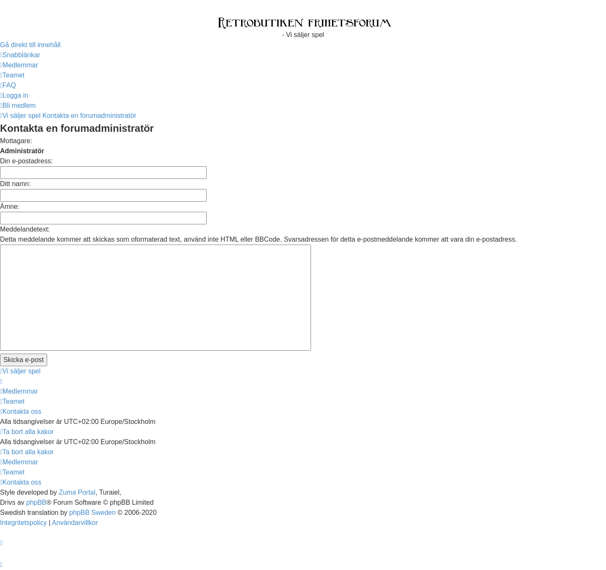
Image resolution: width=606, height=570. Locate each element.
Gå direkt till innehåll (30, 44)
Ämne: (9, 206)
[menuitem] (19, 65)
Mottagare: (16, 140)
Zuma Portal (77, 492)
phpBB (36, 502)
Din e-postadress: (26, 161)
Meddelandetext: (25, 229)
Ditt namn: (15, 183)
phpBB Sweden (92, 512)
